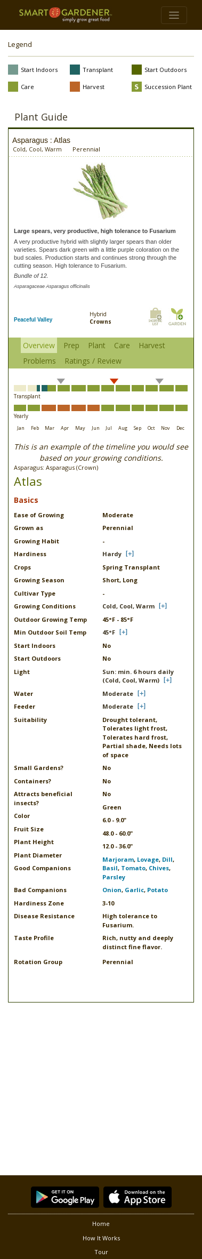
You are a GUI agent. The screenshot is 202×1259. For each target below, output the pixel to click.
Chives (159, 868)
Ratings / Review (93, 361)
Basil (110, 868)
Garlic (134, 890)
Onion (112, 890)
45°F (108, 632)
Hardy (112, 554)
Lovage (148, 859)
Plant (97, 345)
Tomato (133, 868)
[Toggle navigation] (174, 15)
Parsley (113, 877)
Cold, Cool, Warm (128, 606)
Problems (39, 361)
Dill (167, 859)
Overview (39, 345)
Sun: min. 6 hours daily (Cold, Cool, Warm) (138, 676)
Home (101, 1224)
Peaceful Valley (33, 320)
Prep (71, 345)
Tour (101, 1252)
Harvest (152, 345)
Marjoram (118, 859)
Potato (157, 890)
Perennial (86, 149)
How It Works (101, 1238)
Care (122, 345)
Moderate (117, 693)
